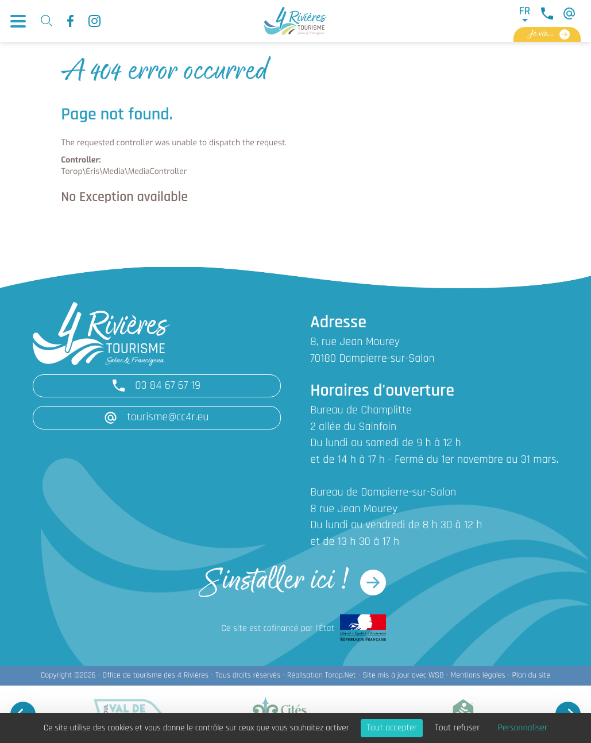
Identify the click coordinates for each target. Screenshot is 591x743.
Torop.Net (340, 675)
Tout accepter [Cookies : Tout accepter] (391, 728)
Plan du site (531, 675)
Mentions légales (477, 675)
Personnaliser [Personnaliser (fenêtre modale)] (522, 728)
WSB (436, 675)
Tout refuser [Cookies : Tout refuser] (457, 728)
